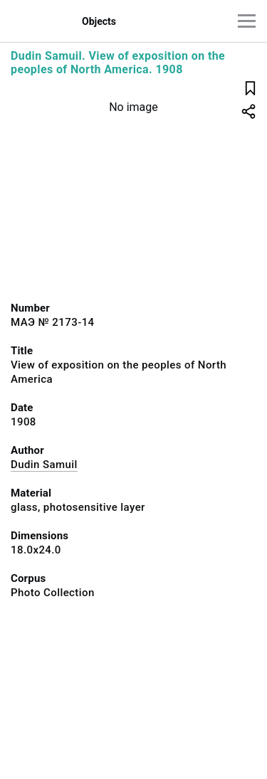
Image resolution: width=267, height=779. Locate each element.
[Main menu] (247, 21)
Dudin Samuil (44, 464)
